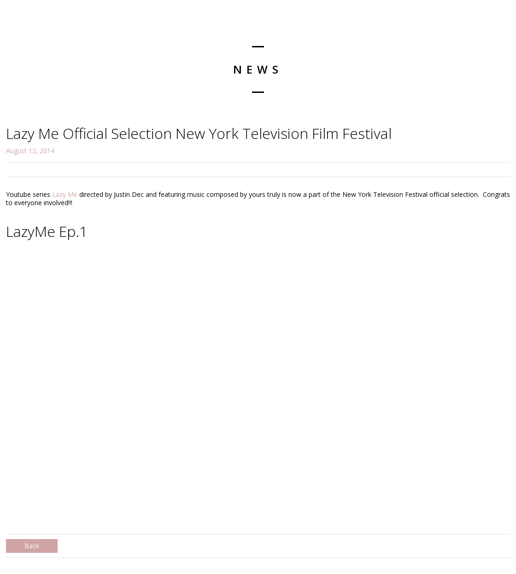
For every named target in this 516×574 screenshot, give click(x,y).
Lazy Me (64, 194)
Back (31, 545)
